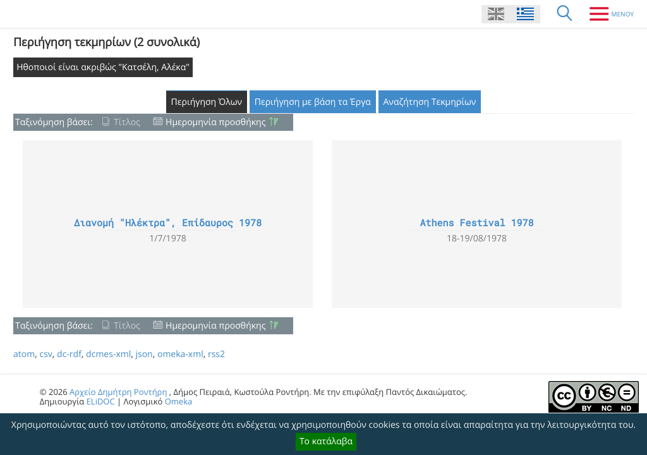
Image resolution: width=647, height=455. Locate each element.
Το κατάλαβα (326, 441)
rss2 (216, 354)
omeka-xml (180, 354)
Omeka (179, 401)
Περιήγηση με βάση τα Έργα (313, 102)
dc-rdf (69, 354)
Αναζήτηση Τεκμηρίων (430, 102)
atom (24, 354)
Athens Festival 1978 (476, 223)
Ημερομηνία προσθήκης (215, 122)
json (143, 354)
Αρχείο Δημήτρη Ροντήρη (118, 391)
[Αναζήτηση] (565, 14)
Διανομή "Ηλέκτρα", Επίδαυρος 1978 (168, 223)
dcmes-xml (108, 354)
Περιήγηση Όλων (207, 102)
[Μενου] (607, 14)
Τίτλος (127, 122)
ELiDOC (101, 401)
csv (45, 354)
